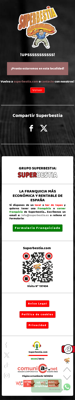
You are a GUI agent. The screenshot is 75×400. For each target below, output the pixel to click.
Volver (37, 90)
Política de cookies (37, 314)
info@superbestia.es (35, 215)
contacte (47, 81)
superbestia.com (26, 81)
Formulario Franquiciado (37, 228)
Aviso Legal (37, 303)
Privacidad (37, 325)
